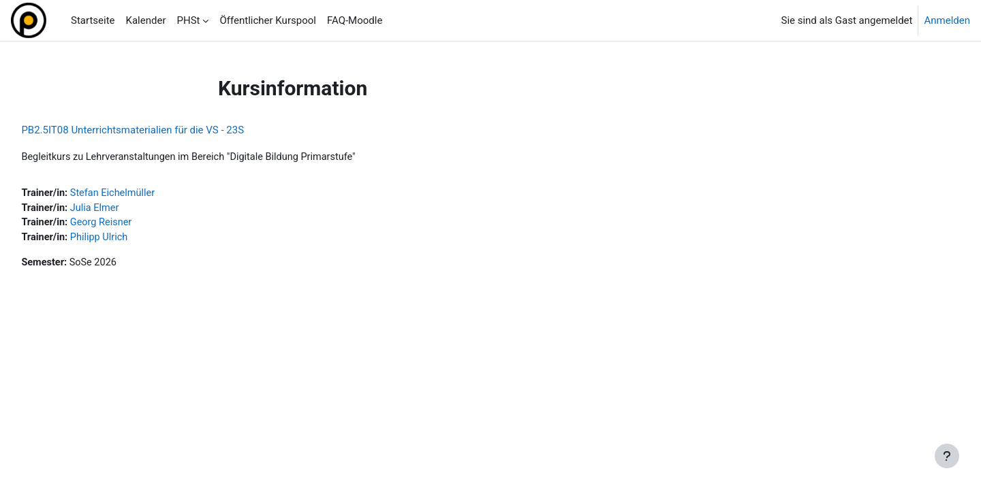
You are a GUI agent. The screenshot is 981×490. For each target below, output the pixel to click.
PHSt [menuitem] (188, 20)
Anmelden (947, 20)
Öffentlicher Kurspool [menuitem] (267, 20)
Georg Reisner (134, 224)
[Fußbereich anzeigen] (947, 456)
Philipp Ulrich (131, 239)
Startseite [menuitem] (93, 20)
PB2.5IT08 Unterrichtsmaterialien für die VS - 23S (163, 130)
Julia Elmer (127, 209)
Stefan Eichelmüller (146, 194)
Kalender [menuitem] (146, 20)
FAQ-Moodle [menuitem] (354, 20)
